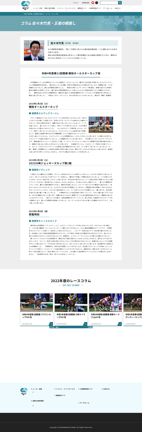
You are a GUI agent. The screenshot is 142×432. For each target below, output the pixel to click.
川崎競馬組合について (47, 413)
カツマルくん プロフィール (88, 371)
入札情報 (87, 418)
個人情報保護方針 (75, 418)
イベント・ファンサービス (66, 8)
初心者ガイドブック (86, 365)
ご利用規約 (98, 413)
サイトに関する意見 (58, 418)
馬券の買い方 (84, 368)
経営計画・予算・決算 (66, 413)
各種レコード (84, 400)
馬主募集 (106, 362)
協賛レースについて (39, 368)
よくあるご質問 (85, 377)
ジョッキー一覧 (85, 391)
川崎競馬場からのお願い (87, 380)
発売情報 (35, 382)
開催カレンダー (37, 357)
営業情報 (106, 360)
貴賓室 (58, 374)
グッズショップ (85, 360)
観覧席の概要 (60, 365)
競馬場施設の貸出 (108, 368)
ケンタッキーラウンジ (63, 377)
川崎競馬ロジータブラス (87, 374)
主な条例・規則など (84, 413)
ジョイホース (37, 384)
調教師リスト (84, 394)
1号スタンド (60, 368)
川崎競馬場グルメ (85, 362)
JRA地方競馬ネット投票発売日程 (40, 391)
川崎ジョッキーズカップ (87, 402)
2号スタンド (60, 371)
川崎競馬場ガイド (85, 357)
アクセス (82, 382)
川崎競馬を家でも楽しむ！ (41, 365)
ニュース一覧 (107, 357)
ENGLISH (85, 3)
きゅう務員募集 (108, 365)
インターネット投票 (39, 387)
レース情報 (36, 360)
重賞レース (36, 362)
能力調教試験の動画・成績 (88, 397)
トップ (22, 14)
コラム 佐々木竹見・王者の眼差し (42, 372)
